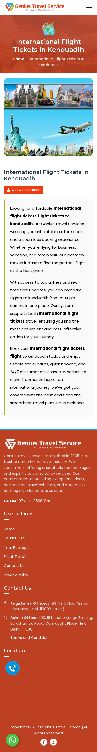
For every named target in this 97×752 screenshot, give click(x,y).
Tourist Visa (14, 538)
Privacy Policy (16, 575)
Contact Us (14, 565)
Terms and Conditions (30, 637)
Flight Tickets (15, 556)
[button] (89, 7)
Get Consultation (23, 190)
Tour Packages (17, 547)
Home (18, 58)
